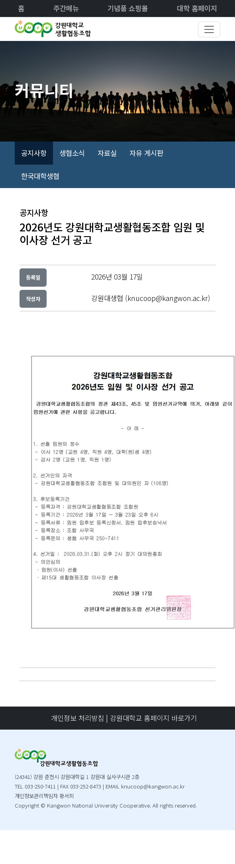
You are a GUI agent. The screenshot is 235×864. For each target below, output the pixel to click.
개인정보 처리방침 (77, 718)
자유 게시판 (146, 153)
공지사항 (34, 153)
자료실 (107, 153)
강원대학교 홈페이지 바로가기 (153, 718)
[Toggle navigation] (209, 29)
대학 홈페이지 (197, 8)
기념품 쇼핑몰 (128, 8)
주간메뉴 (66, 8)
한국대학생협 (40, 176)
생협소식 (72, 153)
